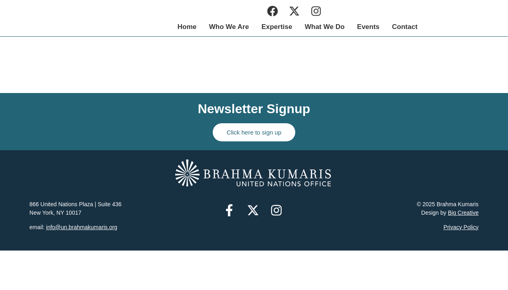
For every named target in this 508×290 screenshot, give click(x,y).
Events (433, 27)
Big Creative (463, 212)
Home (252, 27)
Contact (470, 27)
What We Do (390, 27)
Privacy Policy (461, 227)
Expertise (342, 27)
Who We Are (294, 27)
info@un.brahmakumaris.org (81, 227)
